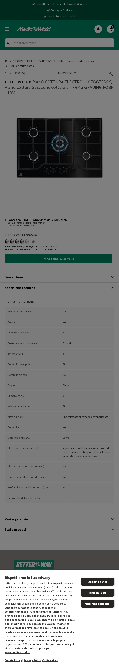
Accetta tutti (97, 582)
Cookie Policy (13, 660)
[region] (59, 618)
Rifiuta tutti (97, 593)
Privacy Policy (32, 660)
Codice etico (50, 660)
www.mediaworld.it (17, 652)
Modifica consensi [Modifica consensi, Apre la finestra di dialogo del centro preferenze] (98, 604)
